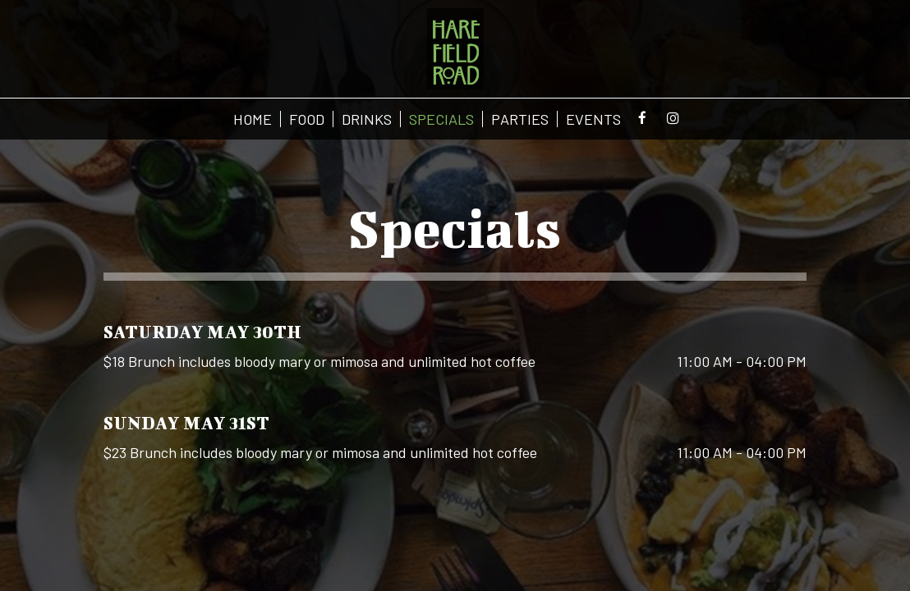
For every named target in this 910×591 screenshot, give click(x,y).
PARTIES (520, 119)
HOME (252, 119)
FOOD (306, 119)
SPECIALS (441, 119)
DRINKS (367, 119)
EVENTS (593, 119)
